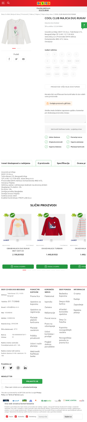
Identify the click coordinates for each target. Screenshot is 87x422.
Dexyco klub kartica (64, 302)
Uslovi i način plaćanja (36, 344)
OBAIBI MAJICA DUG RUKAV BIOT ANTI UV (18, 249)
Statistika (21, 416)
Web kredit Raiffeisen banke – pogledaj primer (66, 129)
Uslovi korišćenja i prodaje (49, 334)
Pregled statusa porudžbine (49, 344)
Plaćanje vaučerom (34, 329)
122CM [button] (74, 69)
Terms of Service (14, 395)
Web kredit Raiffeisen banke (35, 353)
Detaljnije (48, 42)
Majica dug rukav (47, 14)
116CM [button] (65, 69)
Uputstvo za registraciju (35, 311)
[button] (17, 240)
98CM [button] (69, 62)
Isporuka (48, 302)
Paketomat (49, 296)
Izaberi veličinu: (51, 50)
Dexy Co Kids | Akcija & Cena (10, 14)
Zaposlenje (78, 304)
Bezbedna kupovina (63, 294)
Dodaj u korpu (18, 266)
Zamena (48, 307)
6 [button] (69, 55)
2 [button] (73, 75)
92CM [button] (77, 62)
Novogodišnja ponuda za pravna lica (65, 340)
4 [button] (54, 55)
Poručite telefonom (43, 8)
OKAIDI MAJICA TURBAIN (52, 248)
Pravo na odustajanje (50, 325)
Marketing (32, 416)
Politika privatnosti (35, 337)
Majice (37, 14)
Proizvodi (24, 14)
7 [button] (76, 55)
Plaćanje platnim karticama (34, 319)
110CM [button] (57, 69)
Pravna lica (35, 296)
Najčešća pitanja (77, 311)
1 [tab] (14, 48)
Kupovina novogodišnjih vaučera (65, 329)
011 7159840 (13, 301)
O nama (77, 293)
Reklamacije (50, 313)
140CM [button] (65, 75)
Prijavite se (32, 381)
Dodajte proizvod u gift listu (58, 103)
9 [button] (54, 62)
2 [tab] (19, 48)
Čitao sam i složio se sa (21, 387)
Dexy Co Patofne (62, 321)
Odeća (31, 14)
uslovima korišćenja (30, 387)
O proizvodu (43, 163)
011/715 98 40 (44, 10)
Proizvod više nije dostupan (65, 87)
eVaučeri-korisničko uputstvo (63, 311)
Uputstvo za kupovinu (35, 303)
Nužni (11, 416)
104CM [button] (48, 69)
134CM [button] (57, 75)
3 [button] (47, 55)
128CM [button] (48, 75)
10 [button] (61, 62)
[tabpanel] (16, 32)
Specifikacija (63, 163)
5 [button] (61, 55)
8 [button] (47, 62)
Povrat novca (50, 318)
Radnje (77, 299)
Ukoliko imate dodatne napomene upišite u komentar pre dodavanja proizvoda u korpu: (64, 112)
